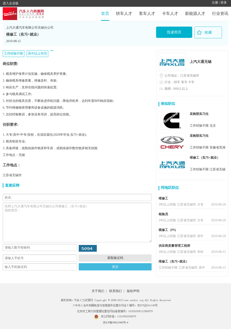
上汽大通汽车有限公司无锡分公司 (29, 27)
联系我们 (115, 291)
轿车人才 (124, 13)
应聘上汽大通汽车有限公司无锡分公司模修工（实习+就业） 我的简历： (77, 222)
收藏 (208, 32)
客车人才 (147, 13)
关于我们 (98, 291)
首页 (105, 13)
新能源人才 (195, 13)
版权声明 (133, 291)
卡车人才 (170, 13)
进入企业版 (10, 3)
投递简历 (174, 32)
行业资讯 (220, 13)
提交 (115, 266)
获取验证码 (115, 258)
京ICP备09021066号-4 (115, 322)
